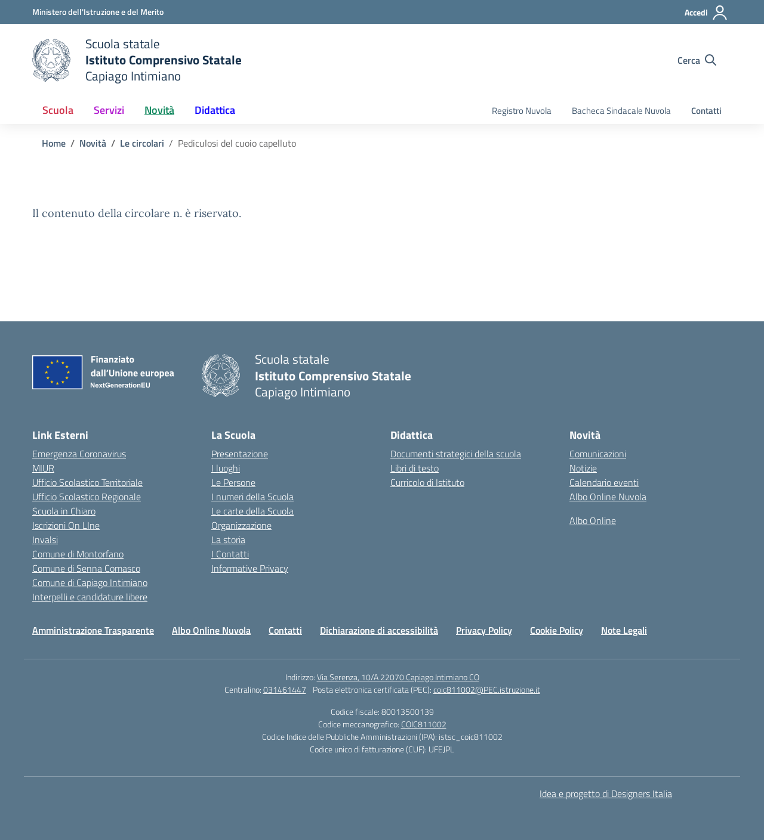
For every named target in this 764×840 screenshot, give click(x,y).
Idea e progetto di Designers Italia (606, 793)
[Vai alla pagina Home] (54, 143)
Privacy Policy (484, 630)
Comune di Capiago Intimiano (89, 582)
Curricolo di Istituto (427, 482)
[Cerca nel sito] (697, 60)
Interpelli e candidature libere (89, 597)
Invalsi (45, 539)
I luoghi (225, 468)
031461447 (284, 689)
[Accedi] (706, 12)
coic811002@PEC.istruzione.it (486, 689)
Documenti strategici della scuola (455, 454)
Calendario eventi (604, 482)
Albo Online (592, 520)
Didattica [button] (215, 110)
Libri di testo (414, 468)
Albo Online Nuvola (607, 496)
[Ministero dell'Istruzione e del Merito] (98, 11)
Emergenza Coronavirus (79, 454)
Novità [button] (159, 110)
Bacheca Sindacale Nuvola (621, 110)
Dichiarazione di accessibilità (379, 630)
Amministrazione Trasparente (93, 630)
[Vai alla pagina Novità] (92, 143)
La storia (228, 539)
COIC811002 (423, 724)
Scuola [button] (57, 110)
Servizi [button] (109, 110)
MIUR (43, 468)
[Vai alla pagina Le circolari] (142, 143)
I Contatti (230, 554)
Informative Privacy (249, 568)
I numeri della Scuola (252, 496)
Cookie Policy (556, 630)
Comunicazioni (597, 454)
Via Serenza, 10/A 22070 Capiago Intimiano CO (398, 677)
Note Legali (624, 630)
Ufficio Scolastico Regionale (86, 496)
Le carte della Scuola (252, 511)
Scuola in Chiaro (64, 511)
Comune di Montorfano (78, 554)
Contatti (706, 110)
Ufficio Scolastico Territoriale (87, 482)
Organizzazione (241, 525)
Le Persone (233, 482)
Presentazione (239, 454)
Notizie (583, 468)
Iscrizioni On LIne (66, 525)
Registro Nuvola (522, 110)
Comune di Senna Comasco (86, 568)
